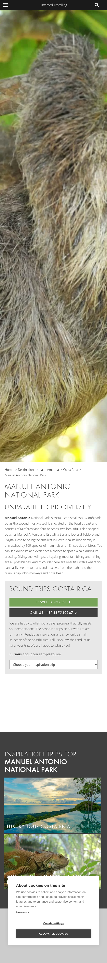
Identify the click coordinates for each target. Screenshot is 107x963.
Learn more (22, 912)
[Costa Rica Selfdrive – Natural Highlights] (52, 836)
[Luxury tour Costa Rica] (52, 780)
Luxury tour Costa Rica (38, 826)
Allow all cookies (53, 933)
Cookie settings (53, 923)
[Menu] (5, 5)
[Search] (96, 5)
